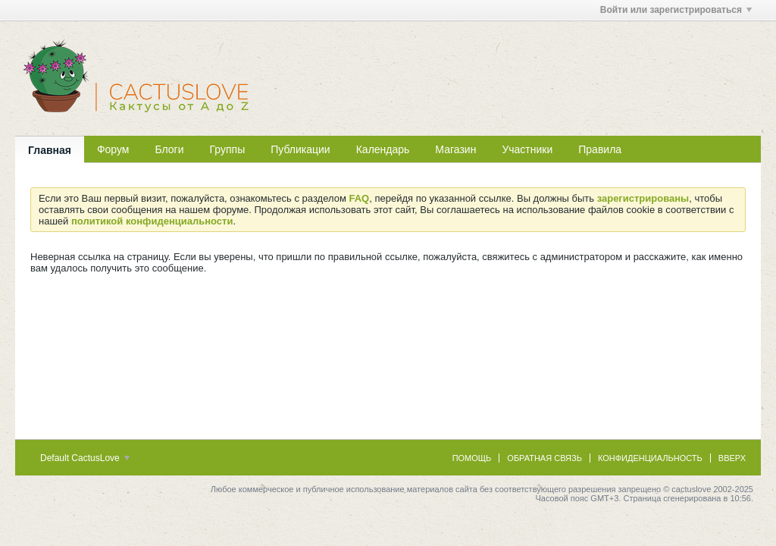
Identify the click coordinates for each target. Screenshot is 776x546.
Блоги (169, 149)
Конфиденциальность (650, 458)
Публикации (300, 149)
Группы (228, 149)
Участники (527, 149)
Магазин (455, 149)
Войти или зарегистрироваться (676, 10)
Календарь (383, 149)
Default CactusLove (85, 458)
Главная (49, 150)
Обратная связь (544, 458)
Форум (113, 149)
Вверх (732, 458)
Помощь (472, 458)
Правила (599, 149)
